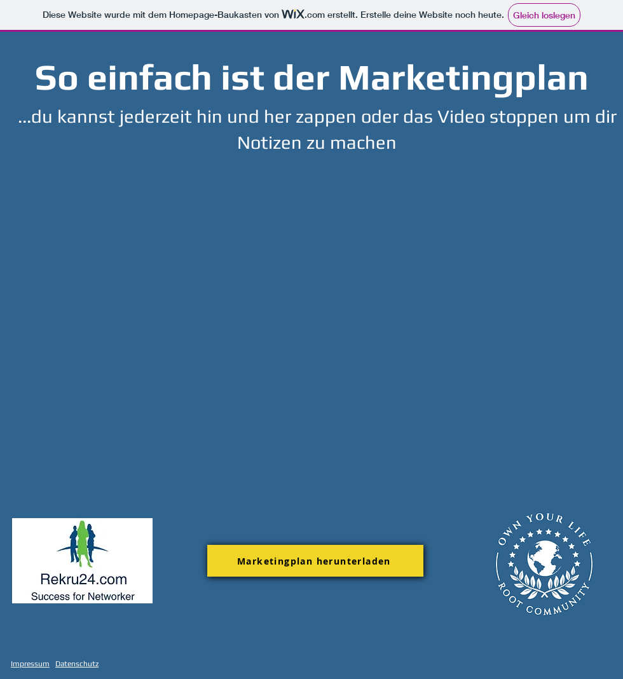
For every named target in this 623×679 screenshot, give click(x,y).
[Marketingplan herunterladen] (315, 561)
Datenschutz (77, 663)
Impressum (30, 663)
